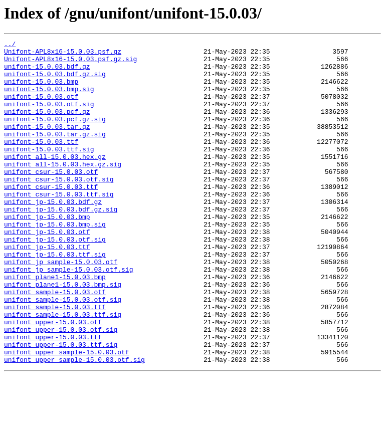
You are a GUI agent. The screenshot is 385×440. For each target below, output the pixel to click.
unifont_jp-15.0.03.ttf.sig (55, 297)
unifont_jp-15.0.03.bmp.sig (55, 261)
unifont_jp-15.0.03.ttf (47, 288)
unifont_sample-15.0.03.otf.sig (62, 351)
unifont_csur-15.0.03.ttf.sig (58, 225)
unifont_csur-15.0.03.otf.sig (58, 207)
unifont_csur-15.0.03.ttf (51, 216)
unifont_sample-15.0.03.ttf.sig (62, 369)
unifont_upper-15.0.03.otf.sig (60, 387)
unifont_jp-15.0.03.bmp (47, 252)
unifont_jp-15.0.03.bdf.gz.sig (60, 243)
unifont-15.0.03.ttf (41, 162)
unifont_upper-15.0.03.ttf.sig (60, 405)
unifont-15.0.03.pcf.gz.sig (55, 135)
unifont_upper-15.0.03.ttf (53, 396)
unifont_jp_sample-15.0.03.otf (60, 306)
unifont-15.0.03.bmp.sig (49, 99)
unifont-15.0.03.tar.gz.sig (55, 153)
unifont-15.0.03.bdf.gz (47, 72)
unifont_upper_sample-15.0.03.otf (66, 414)
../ (10, 45)
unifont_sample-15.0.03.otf (55, 342)
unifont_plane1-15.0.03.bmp (55, 324)
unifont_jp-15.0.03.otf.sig (55, 279)
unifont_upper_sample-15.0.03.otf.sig (74, 423)
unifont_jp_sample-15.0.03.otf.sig (68, 315)
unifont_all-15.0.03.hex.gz (55, 180)
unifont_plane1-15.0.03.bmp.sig (62, 333)
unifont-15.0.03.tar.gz (47, 144)
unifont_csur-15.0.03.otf (51, 198)
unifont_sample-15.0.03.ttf (55, 360)
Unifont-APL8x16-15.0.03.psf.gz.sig (70, 63)
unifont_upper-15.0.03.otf (53, 378)
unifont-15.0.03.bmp (41, 90)
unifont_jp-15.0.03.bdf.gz (53, 234)
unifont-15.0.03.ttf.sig (49, 171)
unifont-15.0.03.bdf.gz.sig (55, 81)
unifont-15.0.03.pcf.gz (47, 126)
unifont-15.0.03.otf (41, 108)
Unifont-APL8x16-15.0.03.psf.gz (62, 54)
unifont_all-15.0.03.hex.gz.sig (62, 189)
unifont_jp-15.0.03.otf (47, 270)
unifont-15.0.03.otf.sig (49, 117)
